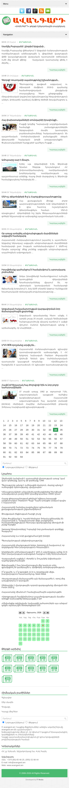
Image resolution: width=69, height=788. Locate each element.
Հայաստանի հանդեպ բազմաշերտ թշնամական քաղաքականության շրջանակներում (27, 508)
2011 (8, 668)
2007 (54, 668)
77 (50, 447)
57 (61, 438)
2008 (43, 668)
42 (38, 434)
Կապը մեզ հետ (10, 711)
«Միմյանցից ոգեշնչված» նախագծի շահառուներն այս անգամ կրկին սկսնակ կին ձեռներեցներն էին (34, 604)
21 (44, 425)
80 (4, 452)
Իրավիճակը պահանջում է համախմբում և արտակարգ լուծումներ (33, 271)
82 (15, 452)
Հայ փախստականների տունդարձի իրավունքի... (30, 119)
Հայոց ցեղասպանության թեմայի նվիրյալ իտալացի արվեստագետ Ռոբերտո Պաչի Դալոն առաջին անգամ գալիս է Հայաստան (34, 500)
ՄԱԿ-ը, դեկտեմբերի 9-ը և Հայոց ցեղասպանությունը (31, 196)
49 (15, 438)
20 (38, 425)
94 (21, 456)
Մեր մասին (7, 702)
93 (15, 456)
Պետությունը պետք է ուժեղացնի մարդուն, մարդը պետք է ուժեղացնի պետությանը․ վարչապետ (32, 486)
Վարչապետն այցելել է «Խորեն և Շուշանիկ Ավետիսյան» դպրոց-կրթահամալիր (31, 559)
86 (38, 452)
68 (61, 443)
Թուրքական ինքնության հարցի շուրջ (21, 514)
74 (32, 447)
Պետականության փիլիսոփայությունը (22, 540)
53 (38, 438)
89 (55, 452)
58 (4, 443)
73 (27, 447)
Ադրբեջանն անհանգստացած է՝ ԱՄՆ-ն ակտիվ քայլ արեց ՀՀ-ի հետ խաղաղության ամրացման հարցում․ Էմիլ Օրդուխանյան (34, 553)
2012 (54, 658)
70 (10, 447)
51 (27, 438)
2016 (8, 658)
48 (10, 438)
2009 (31, 668)
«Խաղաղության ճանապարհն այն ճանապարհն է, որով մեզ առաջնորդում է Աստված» (33, 579)
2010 (19, 668)
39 (21, 434)
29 (27, 429)
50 (21, 438)
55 (50, 438)
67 (55, 443)
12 (55, 420)
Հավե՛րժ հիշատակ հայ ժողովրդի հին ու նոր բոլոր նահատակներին (30, 386)
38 (15, 434)
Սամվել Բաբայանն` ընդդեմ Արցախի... (23, 46)
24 (61, 425)
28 (21, 429)
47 (4, 438)
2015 (19, 658)
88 (50, 452)
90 (61, 452)
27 (15, 429)
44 (50, 434)
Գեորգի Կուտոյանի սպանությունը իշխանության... (30, 80)
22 (50, 425)
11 (49, 420)
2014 (31, 658)
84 (27, 452)
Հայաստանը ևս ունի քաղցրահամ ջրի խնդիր (26, 536)
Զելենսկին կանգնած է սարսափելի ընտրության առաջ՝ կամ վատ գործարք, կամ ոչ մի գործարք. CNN (33, 479)
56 (55, 438)
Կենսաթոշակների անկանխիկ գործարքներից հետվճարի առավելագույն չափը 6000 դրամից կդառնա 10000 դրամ (32, 493)
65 (44, 443)
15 (10, 425)
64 (38, 443)
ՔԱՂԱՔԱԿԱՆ (25, 42)
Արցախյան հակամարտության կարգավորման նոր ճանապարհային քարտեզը (31, 310)
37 (10, 434)
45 (55, 434)
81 (10, 452)
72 (21, 447)
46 (61, 434)
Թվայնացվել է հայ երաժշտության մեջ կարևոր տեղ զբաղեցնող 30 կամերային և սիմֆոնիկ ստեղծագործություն (33, 566)
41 (32, 434)
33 (50, 429)
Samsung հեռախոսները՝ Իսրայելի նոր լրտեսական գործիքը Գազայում (33, 530)
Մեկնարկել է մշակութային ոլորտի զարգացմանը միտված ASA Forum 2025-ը (34, 586)
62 (27, 443)
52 (32, 438)
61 (21, 443)
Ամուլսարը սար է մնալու (15, 159)
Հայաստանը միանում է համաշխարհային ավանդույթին (32, 592)
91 (4, 456)
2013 (43, 658)
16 (15, 425)
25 (4, 429)
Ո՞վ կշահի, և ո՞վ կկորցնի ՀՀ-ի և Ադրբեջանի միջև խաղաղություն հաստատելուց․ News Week (28, 573)
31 (38, 429)
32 (44, 429)
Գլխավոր (6, 697)
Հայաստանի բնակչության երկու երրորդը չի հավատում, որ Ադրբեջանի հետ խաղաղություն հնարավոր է (33, 546)
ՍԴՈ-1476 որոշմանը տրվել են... (18, 344)
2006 (8, 678)
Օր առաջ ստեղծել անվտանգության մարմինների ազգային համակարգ (30, 234)
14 (4, 425)
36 (4, 434)
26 (10, 429)
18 (27, 425)
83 (21, 452)
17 (21, 425)
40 (27, 434)
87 (44, 452)
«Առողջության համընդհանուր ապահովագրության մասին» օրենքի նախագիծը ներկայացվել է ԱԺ (33, 598)
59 (10, 443)
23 (55, 425)
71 (15, 447)
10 (44, 420)
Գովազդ (6, 707)
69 (4, 447)
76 (44, 447)
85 (32, 452)
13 (61, 420)
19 (32, 425)
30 (32, 429)
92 (10, 456)
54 (44, 438)
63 (32, 443)
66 (50, 443)
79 (61, 447)
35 (61, 429)
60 (15, 443)
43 (44, 434)
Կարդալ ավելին (57, 70)
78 (55, 447)
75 (38, 447)
